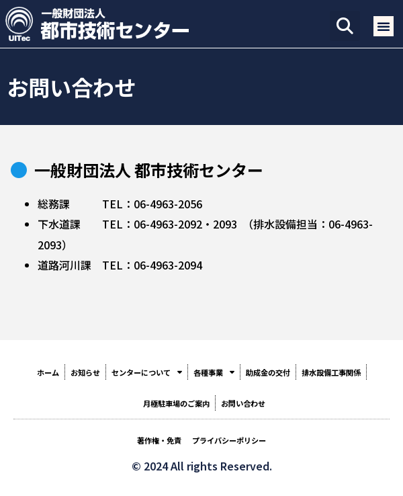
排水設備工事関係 (331, 372)
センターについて (146, 372)
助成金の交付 (268, 372)
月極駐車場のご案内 (176, 403)
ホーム (48, 372)
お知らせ (85, 372)
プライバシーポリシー (229, 440)
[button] (345, 26)
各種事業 (213, 372)
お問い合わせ (243, 403)
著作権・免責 (159, 440)
